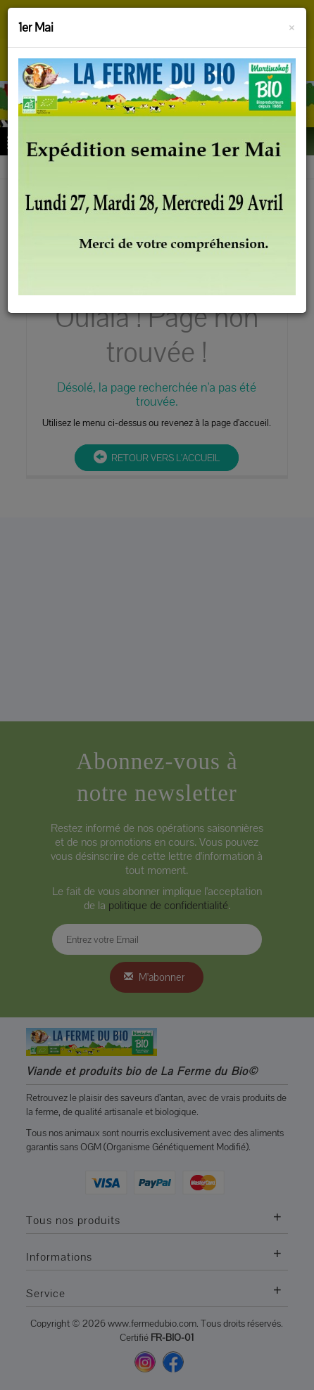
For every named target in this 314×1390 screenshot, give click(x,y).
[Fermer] (292, 25)
